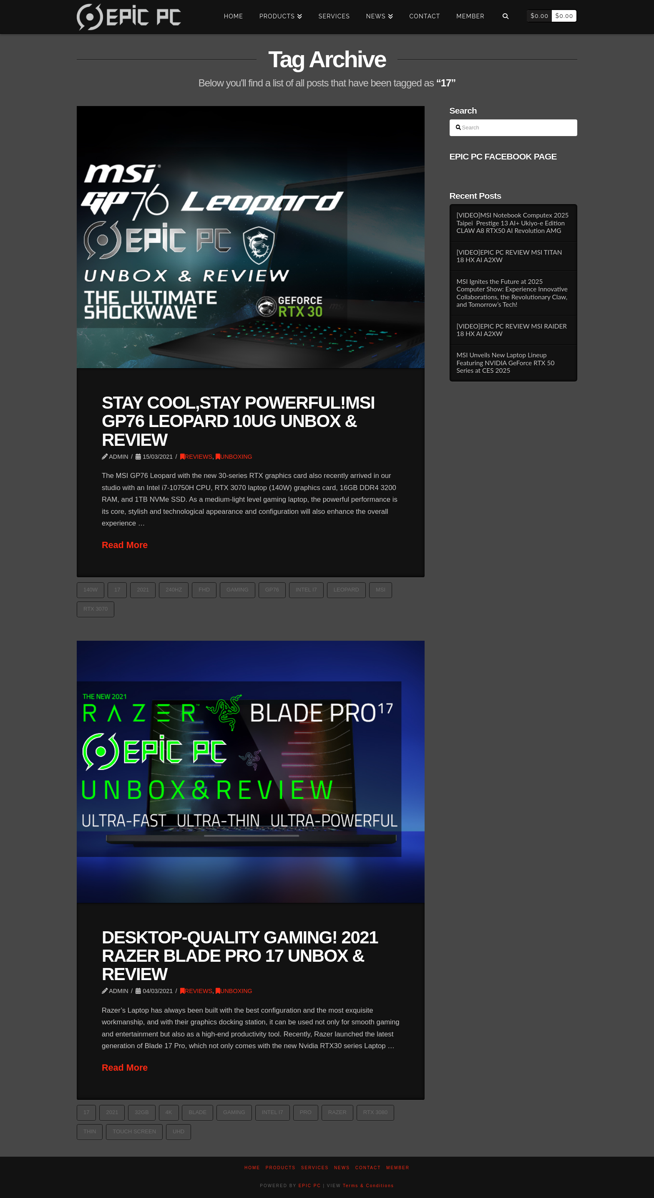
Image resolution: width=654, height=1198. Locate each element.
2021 (143, 589)
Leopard (346, 589)
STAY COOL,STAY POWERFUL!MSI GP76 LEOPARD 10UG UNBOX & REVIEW (238, 421)
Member (398, 1167)
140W (90, 589)
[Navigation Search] (505, 16)
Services (315, 1167)
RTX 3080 (375, 1112)
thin (89, 1131)
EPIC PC (310, 1185)
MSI (380, 589)
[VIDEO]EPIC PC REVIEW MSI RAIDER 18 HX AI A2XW (511, 330)
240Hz (174, 589)
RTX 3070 (95, 609)
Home (252, 1167)
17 (117, 589)
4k (169, 1112)
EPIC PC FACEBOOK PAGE (503, 156)
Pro (306, 1112)
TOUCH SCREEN (134, 1131)
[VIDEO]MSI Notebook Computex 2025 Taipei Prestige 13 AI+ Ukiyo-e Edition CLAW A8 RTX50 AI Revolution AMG (512, 222)
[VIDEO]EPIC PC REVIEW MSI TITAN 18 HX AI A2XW (509, 256)
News (342, 1167)
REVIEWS (196, 456)
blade (197, 1112)
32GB (141, 1112)
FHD (204, 589)
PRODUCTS (281, 1167)
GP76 (272, 589)
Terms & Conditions (368, 1185)
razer (337, 1112)
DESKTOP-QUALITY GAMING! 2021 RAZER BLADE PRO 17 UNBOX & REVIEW (240, 956)
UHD (178, 1131)
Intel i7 (306, 589)
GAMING (237, 589)
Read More (125, 545)
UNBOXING (234, 456)
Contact (368, 1167)
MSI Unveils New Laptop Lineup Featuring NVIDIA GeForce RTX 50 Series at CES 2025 (505, 362)
